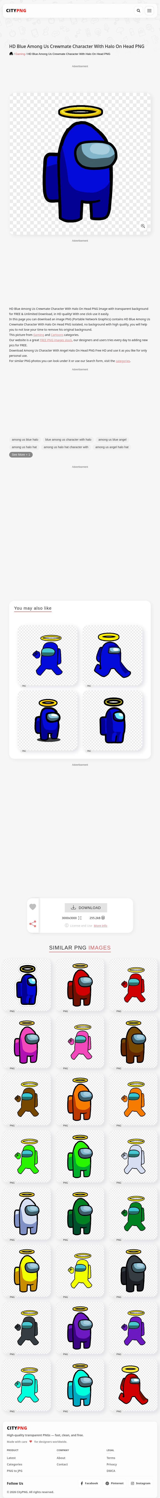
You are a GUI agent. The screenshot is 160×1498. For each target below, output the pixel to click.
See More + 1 (21, 454)
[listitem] (89, 1483)
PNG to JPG (14, 1471)
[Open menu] (149, 10)
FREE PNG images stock (56, 340)
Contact (62, 1464)
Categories (14, 1464)
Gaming (38, 335)
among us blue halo (25, 439)
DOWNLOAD (86, 908)
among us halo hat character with (66, 447)
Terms (111, 1458)
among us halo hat (24, 447)
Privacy (112, 1464)
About (61, 1458)
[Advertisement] (80, 78)
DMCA (111, 1471)
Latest (11, 1458)
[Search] (138, 10)
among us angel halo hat (112, 447)
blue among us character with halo (68, 439)
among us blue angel (112, 439)
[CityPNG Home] (16, 11)
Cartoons (57, 335)
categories (123, 361)
